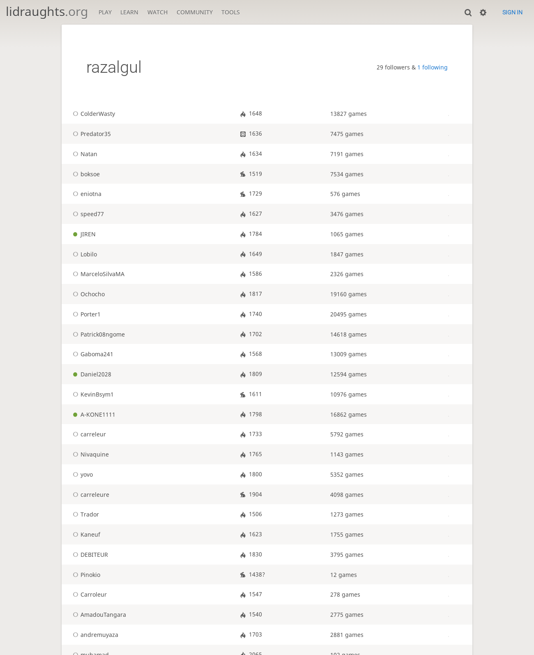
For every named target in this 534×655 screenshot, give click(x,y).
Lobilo (83, 254)
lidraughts (47, 11)
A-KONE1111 (92, 414)
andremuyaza (94, 635)
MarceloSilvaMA (97, 274)
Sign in (512, 12)
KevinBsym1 (92, 394)
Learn (129, 12)
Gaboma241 (91, 354)
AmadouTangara (98, 614)
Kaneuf (85, 534)
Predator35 (90, 134)
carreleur (88, 434)
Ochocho (87, 294)
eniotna (85, 194)
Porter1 (85, 314)
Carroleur (88, 594)
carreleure (89, 494)
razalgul (114, 67)
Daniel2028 (90, 374)
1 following (432, 67)
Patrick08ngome (97, 334)
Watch (157, 12)
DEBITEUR (89, 554)
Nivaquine (89, 454)
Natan (83, 154)
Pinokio (85, 575)
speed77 (87, 214)
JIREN (83, 234)
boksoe (85, 174)
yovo (81, 474)
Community (195, 12)
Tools (230, 12)
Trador (84, 514)
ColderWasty (92, 114)
